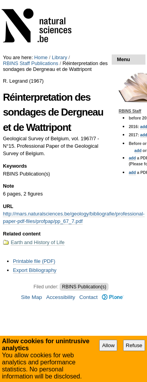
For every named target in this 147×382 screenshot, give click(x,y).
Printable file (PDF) (34, 261)
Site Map (31, 297)
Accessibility (60, 297)
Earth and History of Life (37, 242)
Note (8, 186)
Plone (113, 297)
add (138, 150)
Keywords (15, 166)
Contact (88, 297)
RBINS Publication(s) (84, 287)
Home (40, 57)
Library (59, 57)
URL (8, 206)
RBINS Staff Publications (30, 63)
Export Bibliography (34, 270)
